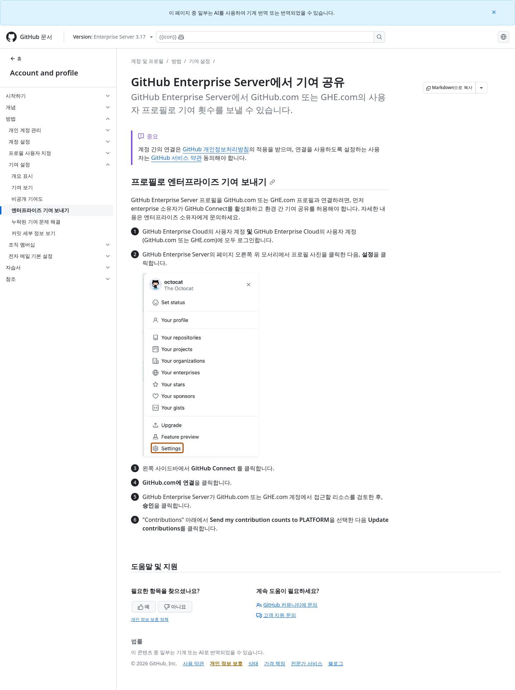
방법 (176, 61)
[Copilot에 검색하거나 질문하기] (270, 37)
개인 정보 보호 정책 (150, 619)
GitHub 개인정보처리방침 (216, 149)
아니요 (175, 606)
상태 (253, 663)
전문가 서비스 (306, 663)
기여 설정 (199, 61)
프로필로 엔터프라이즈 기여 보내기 (203, 181)
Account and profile (44, 73)
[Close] (494, 12)
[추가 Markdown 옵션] (481, 87)
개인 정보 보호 (226, 663)
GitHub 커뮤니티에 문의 (287, 604)
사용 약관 (193, 663)
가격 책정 (275, 663)
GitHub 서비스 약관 (176, 158)
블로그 (335, 663)
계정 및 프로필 (147, 61)
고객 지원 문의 (276, 615)
